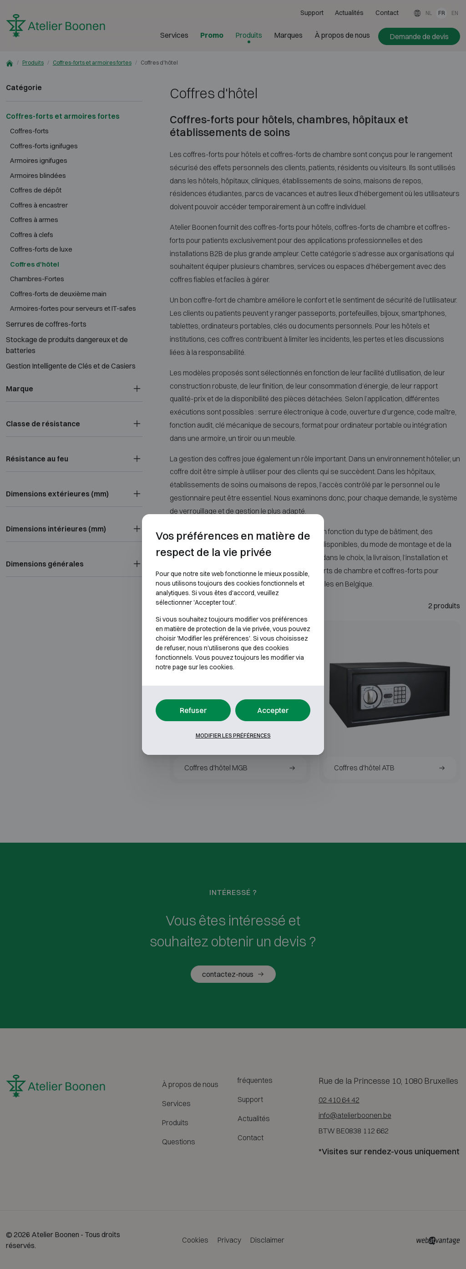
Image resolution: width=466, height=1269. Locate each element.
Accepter (273, 710)
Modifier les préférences (233, 735)
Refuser (193, 710)
